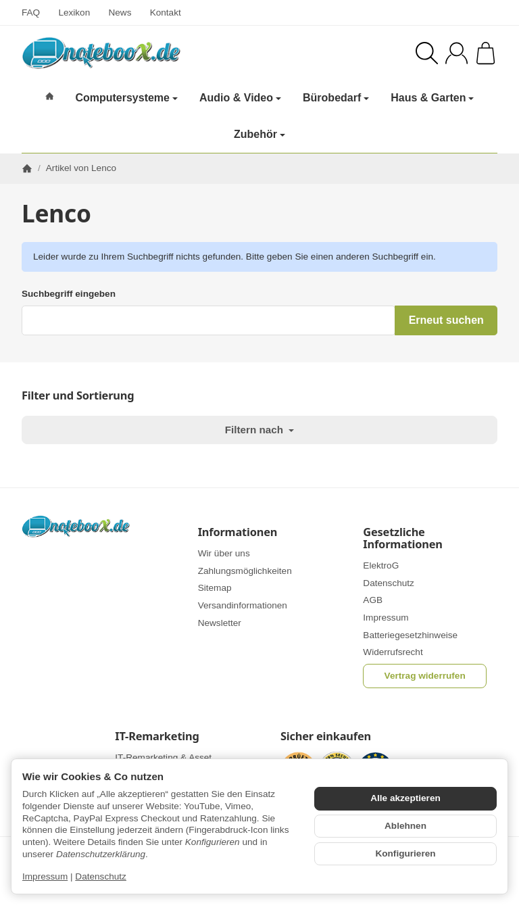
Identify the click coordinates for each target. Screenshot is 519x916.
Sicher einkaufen (325, 736)
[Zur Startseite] (129, 53)
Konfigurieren (405, 853)
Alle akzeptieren (405, 798)
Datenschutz (100, 876)
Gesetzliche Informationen (403, 538)
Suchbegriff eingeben (69, 294)
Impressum (45, 876)
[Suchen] (427, 53)
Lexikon (74, 12)
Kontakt (165, 12)
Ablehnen (405, 826)
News (119, 12)
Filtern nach (259, 429)
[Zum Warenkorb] (485, 53)
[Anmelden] (456, 53)
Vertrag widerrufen (425, 676)
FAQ (31, 12)
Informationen (238, 532)
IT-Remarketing (157, 736)
